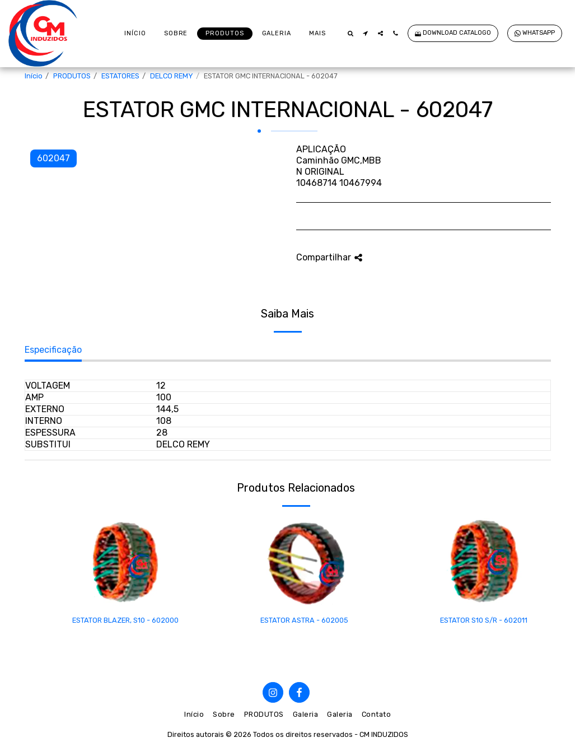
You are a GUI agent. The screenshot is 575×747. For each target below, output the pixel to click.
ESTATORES (120, 76)
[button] (350, 33)
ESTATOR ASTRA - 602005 (304, 620)
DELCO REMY (171, 76)
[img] (125, 562)
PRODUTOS (72, 76)
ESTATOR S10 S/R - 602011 (483, 620)
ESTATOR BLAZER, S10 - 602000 (125, 620)
